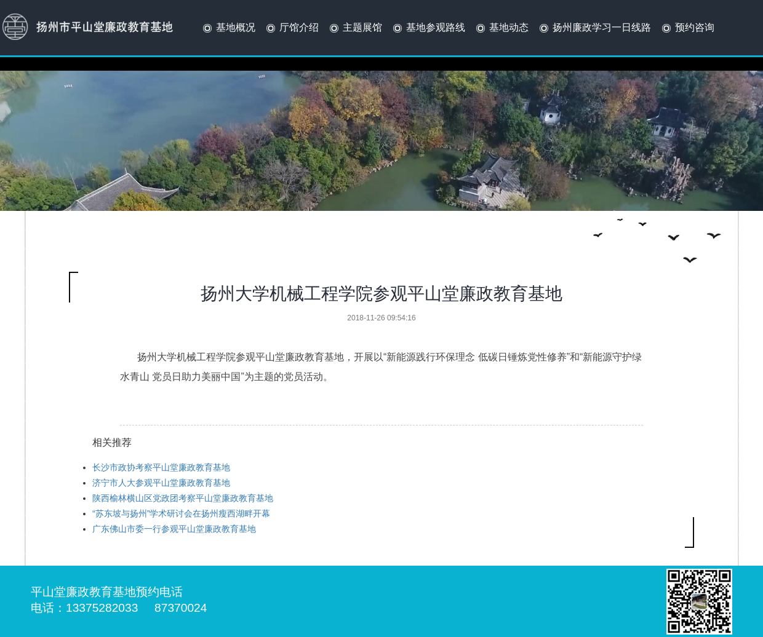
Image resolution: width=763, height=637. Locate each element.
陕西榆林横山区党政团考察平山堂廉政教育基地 (182, 498)
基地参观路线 (428, 28)
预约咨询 (687, 28)
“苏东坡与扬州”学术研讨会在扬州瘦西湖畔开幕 (181, 513)
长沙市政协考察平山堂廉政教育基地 (161, 467)
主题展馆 (354, 28)
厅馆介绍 (291, 28)
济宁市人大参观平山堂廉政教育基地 (161, 483)
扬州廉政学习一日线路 (594, 28)
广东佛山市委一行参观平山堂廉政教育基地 (174, 529)
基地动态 (501, 28)
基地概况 (228, 28)
